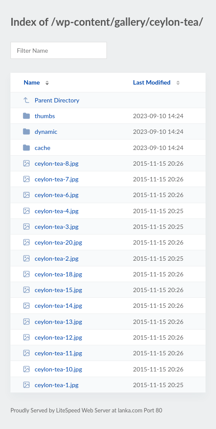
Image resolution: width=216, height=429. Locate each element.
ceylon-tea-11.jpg (52, 353)
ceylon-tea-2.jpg (51, 258)
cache (36, 147)
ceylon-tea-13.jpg (52, 321)
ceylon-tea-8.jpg (51, 163)
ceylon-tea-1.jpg (51, 384)
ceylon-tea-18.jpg (52, 274)
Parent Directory (51, 100)
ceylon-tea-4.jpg (51, 210)
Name (32, 82)
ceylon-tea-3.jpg (51, 226)
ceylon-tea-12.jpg (52, 337)
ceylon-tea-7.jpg (51, 179)
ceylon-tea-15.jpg (52, 289)
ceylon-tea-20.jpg (52, 242)
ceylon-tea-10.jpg (52, 369)
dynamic (40, 131)
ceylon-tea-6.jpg (51, 194)
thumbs (39, 115)
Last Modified (152, 82)
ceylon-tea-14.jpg (52, 305)
